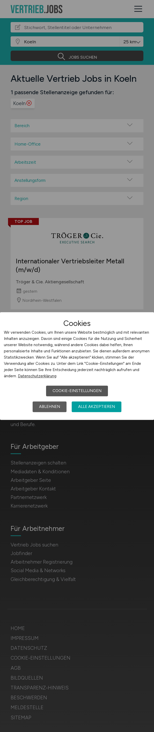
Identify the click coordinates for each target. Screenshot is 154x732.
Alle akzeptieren (96, 406)
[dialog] (77, 366)
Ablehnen (49, 406)
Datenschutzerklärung (37, 376)
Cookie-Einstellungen (77, 390)
